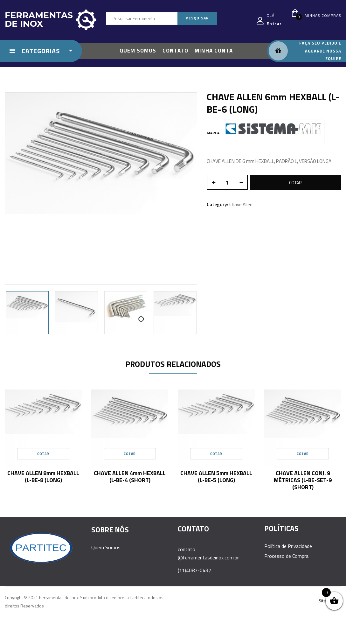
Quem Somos (106, 547)
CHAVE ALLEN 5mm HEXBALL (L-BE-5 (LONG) (216, 476)
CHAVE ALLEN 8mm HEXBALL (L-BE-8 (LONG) (43, 476)
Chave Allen (241, 204)
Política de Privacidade (288, 546)
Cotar (295, 182)
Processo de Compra (286, 556)
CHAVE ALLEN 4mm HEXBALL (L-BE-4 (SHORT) (130, 476)
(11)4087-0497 (194, 570)
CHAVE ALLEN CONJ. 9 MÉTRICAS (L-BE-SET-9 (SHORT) (303, 480)
